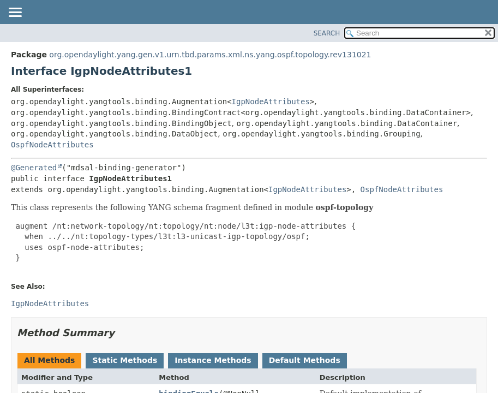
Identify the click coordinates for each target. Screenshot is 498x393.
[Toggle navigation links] (14, 13)
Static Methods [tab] (124, 360)
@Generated (34, 167)
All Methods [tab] (49, 360)
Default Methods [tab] (304, 360)
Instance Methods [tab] (213, 360)
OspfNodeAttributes (52, 144)
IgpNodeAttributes (271, 101)
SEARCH (327, 33)
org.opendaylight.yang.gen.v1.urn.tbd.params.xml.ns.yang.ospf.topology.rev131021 (210, 54)
